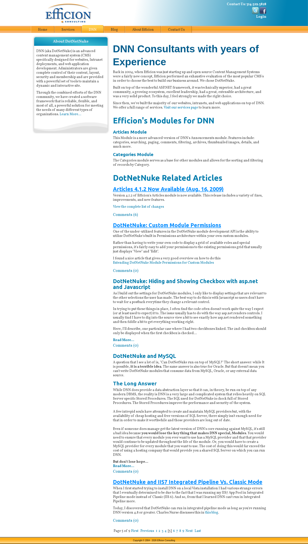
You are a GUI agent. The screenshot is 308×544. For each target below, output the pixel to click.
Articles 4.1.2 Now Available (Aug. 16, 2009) (168, 189)
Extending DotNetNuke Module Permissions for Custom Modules (163, 262)
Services (68, 29)
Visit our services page (181, 107)
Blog (114, 29)
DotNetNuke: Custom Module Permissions (167, 225)
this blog (211, 512)
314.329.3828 (256, 4)
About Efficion (143, 29)
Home (42, 29)
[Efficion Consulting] (68, 13)
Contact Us (176, 29)
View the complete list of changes (138, 206)
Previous (147, 531)
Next (189, 531)
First (134, 531)
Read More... (123, 340)
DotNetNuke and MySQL (144, 356)
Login (261, 16)
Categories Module (133, 154)
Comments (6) (125, 215)
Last (198, 531)
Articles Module (130, 131)
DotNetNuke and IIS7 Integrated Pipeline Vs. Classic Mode (187, 482)
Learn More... (70, 114)
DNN (93, 29)
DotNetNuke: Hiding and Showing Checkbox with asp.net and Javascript (185, 284)
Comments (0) (125, 271)
